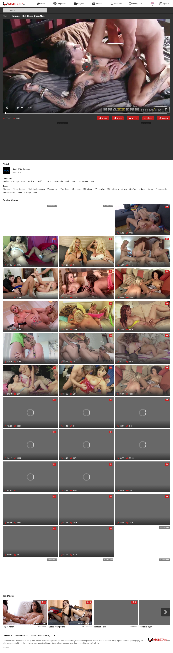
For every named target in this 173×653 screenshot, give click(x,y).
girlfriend (32, 181)
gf (109, 189)
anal (67, 181)
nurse (142, 189)
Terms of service (21, 636)
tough (28, 192)
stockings (15, 181)
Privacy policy (44, 636)
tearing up (52, 189)
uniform (47, 181)
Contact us (7, 636)
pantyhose (65, 189)
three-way (100, 189)
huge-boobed (19, 189)
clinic (23, 181)
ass (35, 192)
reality (6, 181)
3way (124, 189)
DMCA (33, 636)
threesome (83, 181)
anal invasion (10, 192)
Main (5, 16)
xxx (20, 192)
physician (88, 189)
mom (93, 181)
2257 (54, 636)
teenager (77, 189)
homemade (58, 181)
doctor (74, 181)
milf (40, 181)
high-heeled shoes (37, 189)
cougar (7, 189)
